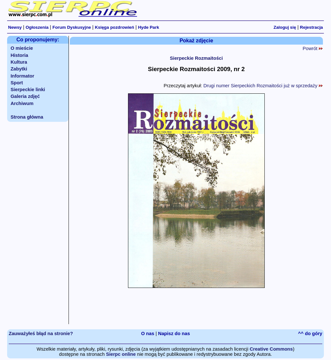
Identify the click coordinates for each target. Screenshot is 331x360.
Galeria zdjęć (25, 96)
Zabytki (19, 68)
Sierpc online (121, 354)
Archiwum (22, 103)
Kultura (19, 62)
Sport (17, 82)
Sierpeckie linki (28, 89)
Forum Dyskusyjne (71, 27)
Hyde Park (148, 27)
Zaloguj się (284, 27)
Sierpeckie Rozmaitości (196, 58)
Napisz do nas (174, 333)
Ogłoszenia (37, 27)
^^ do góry (310, 333)
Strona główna (27, 117)
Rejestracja (311, 27)
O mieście (22, 48)
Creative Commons (271, 349)
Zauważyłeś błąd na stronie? (41, 333)
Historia (19, 55)
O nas (147, 333)
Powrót (313, 48)
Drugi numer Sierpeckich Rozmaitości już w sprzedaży (263, 85)
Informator (22, 76)
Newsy (15, 27)
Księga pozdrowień (114, 27)
